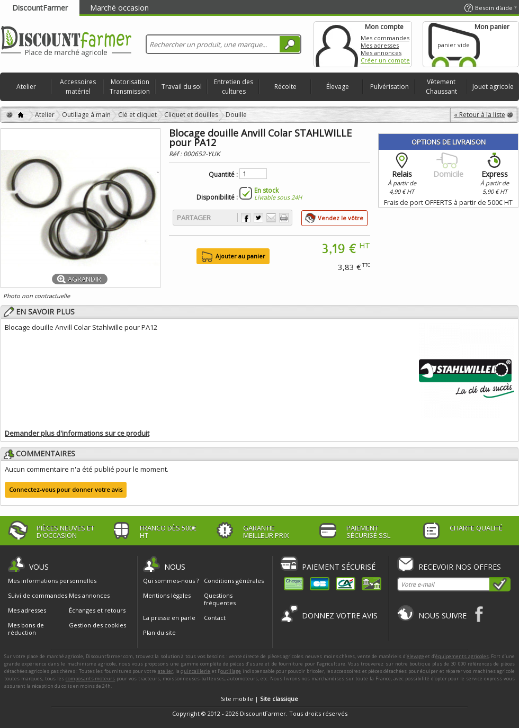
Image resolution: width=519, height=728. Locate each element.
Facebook (479, 614)
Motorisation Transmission (130, 86)
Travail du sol (182, 86)
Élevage (337, 86)
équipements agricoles (462, 656)
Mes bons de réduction (26, 629)
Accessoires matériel (78, 86)
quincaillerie (195, 671)
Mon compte (336, 44)
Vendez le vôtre (340, 218)
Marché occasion (119, 8)
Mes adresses (380, 45)
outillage (230, 671)
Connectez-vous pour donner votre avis (65, 489)
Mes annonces (381, 53)
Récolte (285, 86)
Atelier (26, 86)
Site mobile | (259, 699)
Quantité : (223, 174)
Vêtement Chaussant (441, 86)
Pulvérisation (389, 86)
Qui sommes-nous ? (171, 581)
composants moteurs (90, 678)
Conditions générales (234, 581)
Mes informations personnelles (52, 581)
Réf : (176, 153)
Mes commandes (385, 38)
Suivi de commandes (37, 595)
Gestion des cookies (97, 625)
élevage (415, 656)
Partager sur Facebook (245, 217)
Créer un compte (385, 60)
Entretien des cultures (233, 86)
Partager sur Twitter (258, 217)
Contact (215, 618)
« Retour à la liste (479, 114)
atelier (165, 671)
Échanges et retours (97, 610)
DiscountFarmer (40, 8)
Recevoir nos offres (459, 567)
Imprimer (284, 217)
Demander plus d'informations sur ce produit (77, 433)
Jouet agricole (493, 86)
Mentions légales (167, 595)
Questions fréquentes (220, 599)
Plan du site (159, 632)
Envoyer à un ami (271, 217)
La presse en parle (169, 618)
